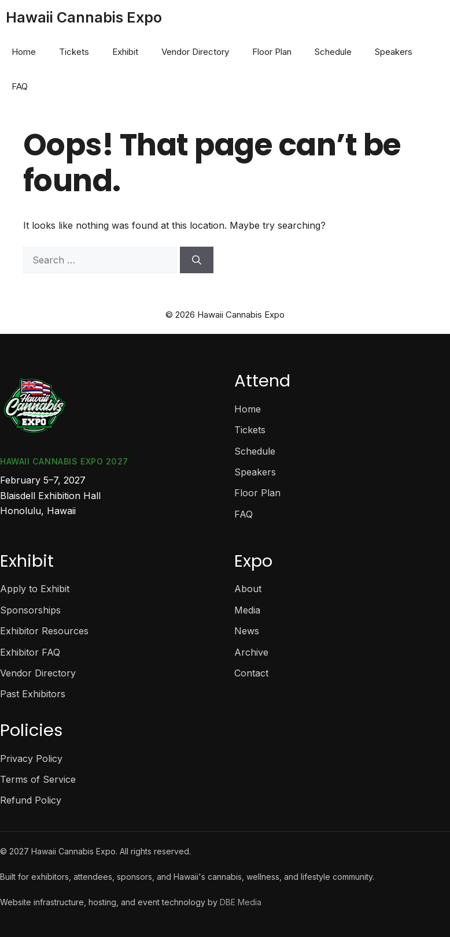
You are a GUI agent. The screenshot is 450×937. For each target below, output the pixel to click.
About (247, 588)
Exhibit (125, 51)
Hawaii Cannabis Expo (84, 17)
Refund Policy (30, 800)
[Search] (196, 260)
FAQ (20, 86)
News (246, 631)
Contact (251, 673)
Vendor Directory (195, 51)
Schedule (333, 51)
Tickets (74, 51)
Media (247, 610)
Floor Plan (272, 51)
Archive (251, 652)
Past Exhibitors (32, 694)
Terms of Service (38, 779)
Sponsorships (30, 610)
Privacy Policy (31, 758)
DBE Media (240, 902)
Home (24, 51)
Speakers (393, 51)
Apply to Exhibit (34, 588)
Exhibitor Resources (44, 631)
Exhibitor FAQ (30, 652)
